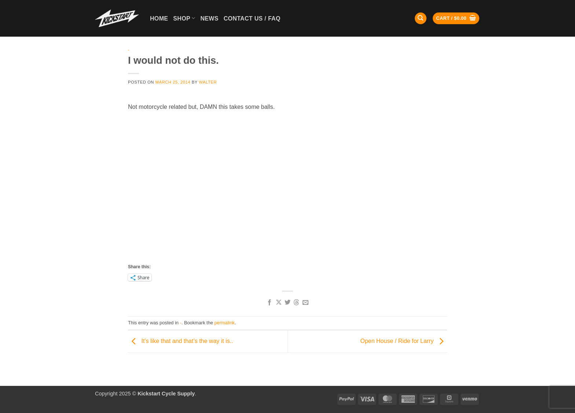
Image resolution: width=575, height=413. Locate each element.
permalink (224, 322)
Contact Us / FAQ (252, 18)
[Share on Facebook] (269, 302)
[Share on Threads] (296, 302)
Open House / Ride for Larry (403, 341)
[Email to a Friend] (305, 302)
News (209, 18)
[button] (456, 18)
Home (159, 18)
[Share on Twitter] (287, 302)
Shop (184, 18)
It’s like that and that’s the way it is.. (180, 341)
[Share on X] (278, 302)
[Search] (420, 18)
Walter (208, 82)
